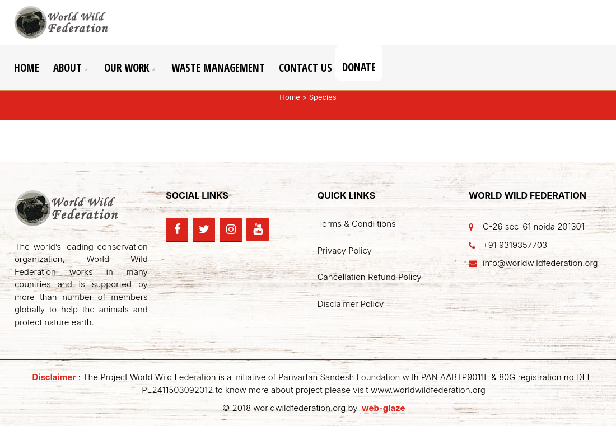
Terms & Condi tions (357, 223)
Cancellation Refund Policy (370, 276)
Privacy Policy (345, 250)
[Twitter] (204, 229)
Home (26, 67)
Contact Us (305, 67)
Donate (359, 67)
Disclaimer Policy (351, 303)
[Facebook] (177, 229)
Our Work (126, 67)
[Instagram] (231, 229)
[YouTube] (257, 229)
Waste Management (218, 67)
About (67, 67)
